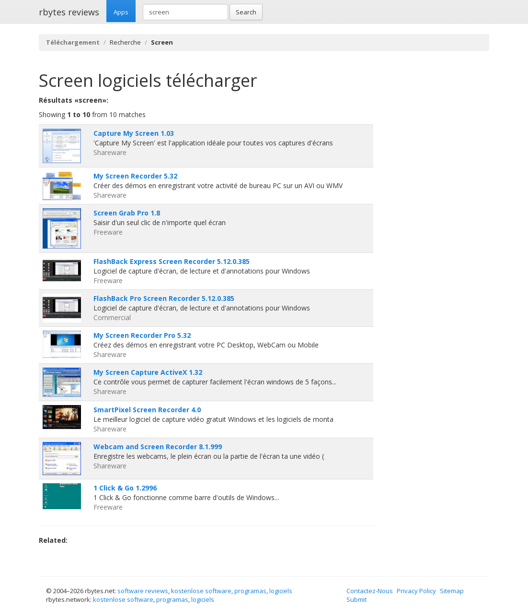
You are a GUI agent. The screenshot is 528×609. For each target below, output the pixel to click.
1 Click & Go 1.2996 (125, 487)
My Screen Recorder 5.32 (135, 175)
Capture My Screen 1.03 (133, 133)
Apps (121, 12)
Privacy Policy (416, 590)
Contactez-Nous (369, 590)
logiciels (280, 590)
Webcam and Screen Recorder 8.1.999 (157, 446)
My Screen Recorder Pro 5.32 (142, 335)
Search (246, 12)
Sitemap (452, 590)
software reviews (142, 590)
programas (250, 590)
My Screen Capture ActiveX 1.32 (147, 372)
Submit (356, 599)
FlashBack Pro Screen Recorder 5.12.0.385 (163, 298)
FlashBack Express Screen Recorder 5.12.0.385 (171, 261)
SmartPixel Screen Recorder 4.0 (147, 409)
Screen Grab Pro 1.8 (126, 212)
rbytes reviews (69, 12)
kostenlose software (201, 590)
